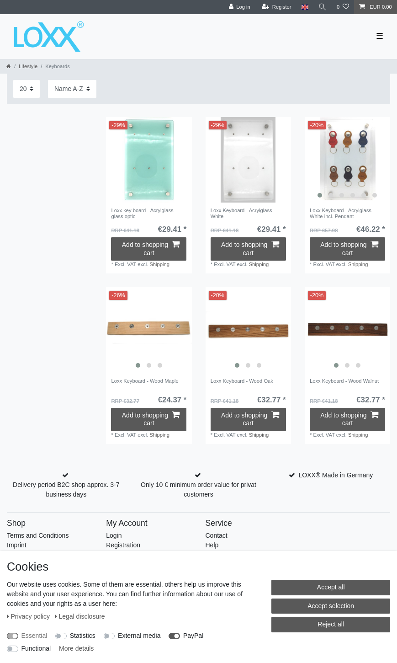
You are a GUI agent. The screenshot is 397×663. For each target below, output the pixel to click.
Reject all (331, 624)
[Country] (304, 7)
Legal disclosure (80, 616)
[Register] (276, 7)
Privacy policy (29, 616)
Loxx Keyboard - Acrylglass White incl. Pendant (340, 213)
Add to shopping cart (151, 249)
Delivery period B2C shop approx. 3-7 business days (66, 489)
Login (114, 535)
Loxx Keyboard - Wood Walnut (344, 381)
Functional (36, 648)
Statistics (82, 635)
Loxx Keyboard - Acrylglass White (241, 213)
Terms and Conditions (38, 535)
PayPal (193, 635)
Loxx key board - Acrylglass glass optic (142, 213)
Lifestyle (28, 66)
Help (212, 545)
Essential (34, 635)
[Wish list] (343, 7)
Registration (123, 545)
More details (76, 648)
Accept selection (330, 606)
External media (139, 635)
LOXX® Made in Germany (335, 475)
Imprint (16, 545)
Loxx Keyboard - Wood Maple (144, 381)
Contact (217, 535)
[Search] (322, 7)
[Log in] (239, 7)
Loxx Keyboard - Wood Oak (242, 381)
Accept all (331, 587)
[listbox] (347, 160)
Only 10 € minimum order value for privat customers (198, 489)
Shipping (159, 264)
